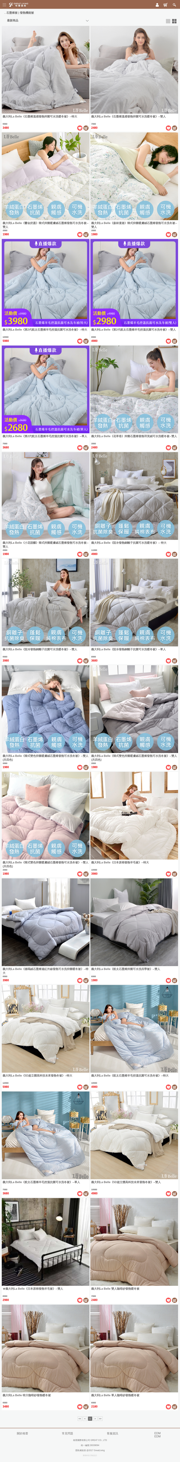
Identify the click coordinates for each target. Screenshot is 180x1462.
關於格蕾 (22, 1433)
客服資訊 (112, 1433)
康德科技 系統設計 (90, 1455)
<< (80, 1419)
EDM (157, 1433)
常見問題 (67, 1433)
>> (100, 1419)
